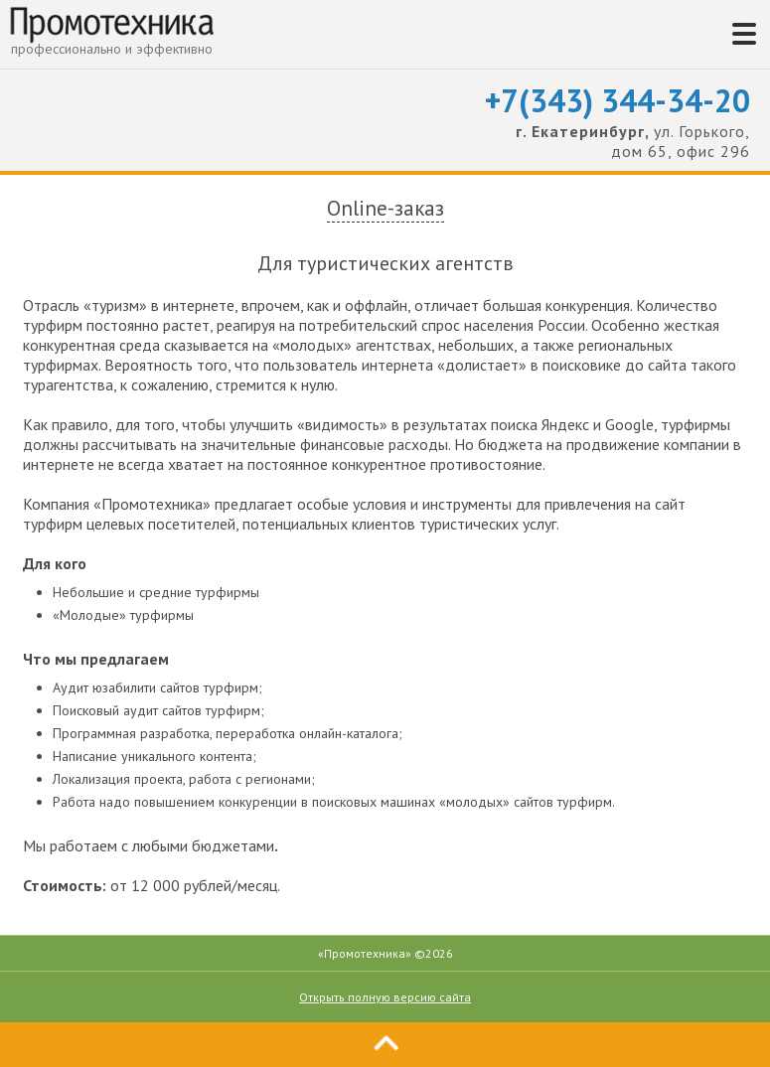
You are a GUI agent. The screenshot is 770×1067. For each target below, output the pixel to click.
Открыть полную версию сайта (385, 997)
